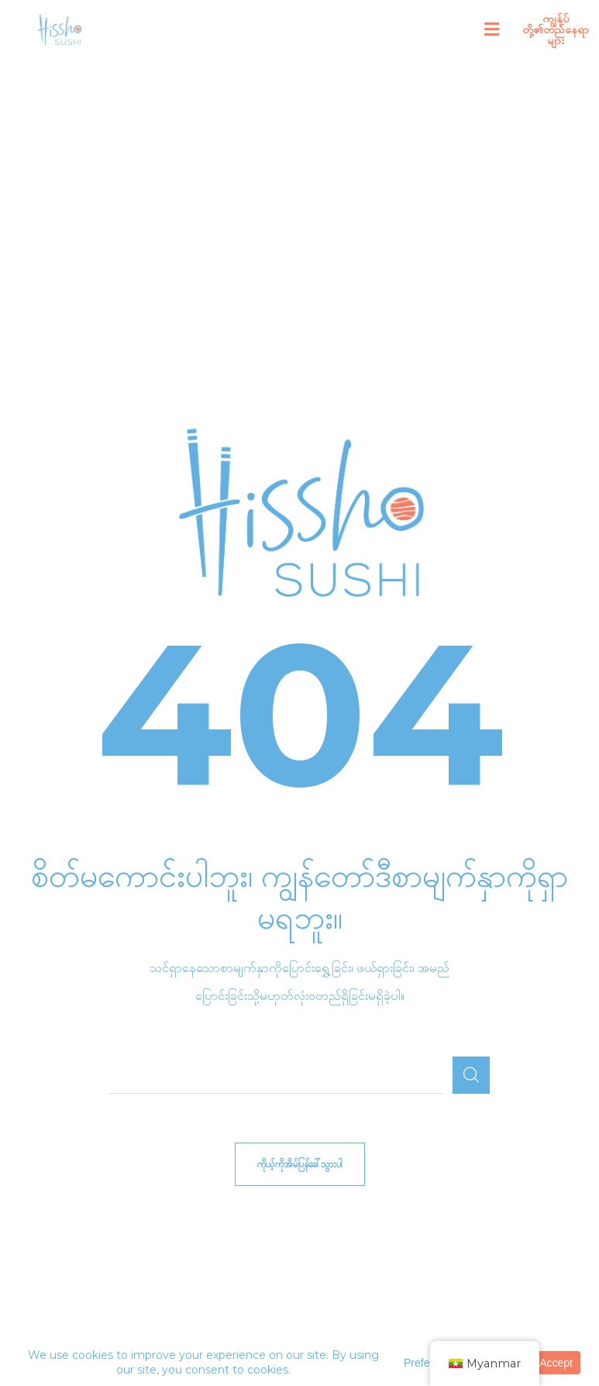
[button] (492, 29)
